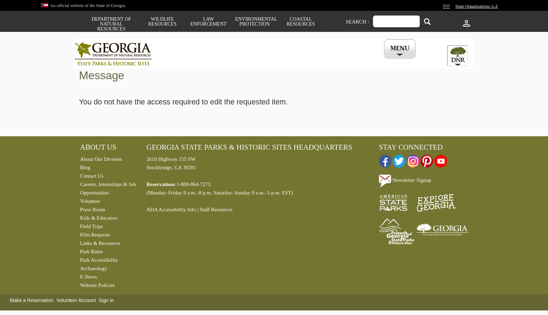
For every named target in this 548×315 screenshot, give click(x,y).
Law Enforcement (208, 22)
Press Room (92, 211)
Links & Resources (100, 245)
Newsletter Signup (405, 182)
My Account (388, 60)
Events (351, 60)
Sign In (106, 302)
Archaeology (93, 270)
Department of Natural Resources (111, 24)
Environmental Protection (254, 22)
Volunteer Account (76, 302)
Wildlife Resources (162, 22)
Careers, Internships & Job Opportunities (108, 190)
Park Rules (91, 253)
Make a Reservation (31, 302)
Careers (268, 60)
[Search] (427, 22)
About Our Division (101, 161)
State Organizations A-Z (476, 6)
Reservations (227, 60)
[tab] (457, 55)
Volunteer (90, 203)
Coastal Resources (301, 22)
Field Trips (91, 228)
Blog (85, 169)
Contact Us (91, 177)
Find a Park (183, 60)
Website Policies (97, 287)
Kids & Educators (98, 219)
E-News (88, 278)
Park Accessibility (99, 262)
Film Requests (95, 236)
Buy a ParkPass (310, 60)
